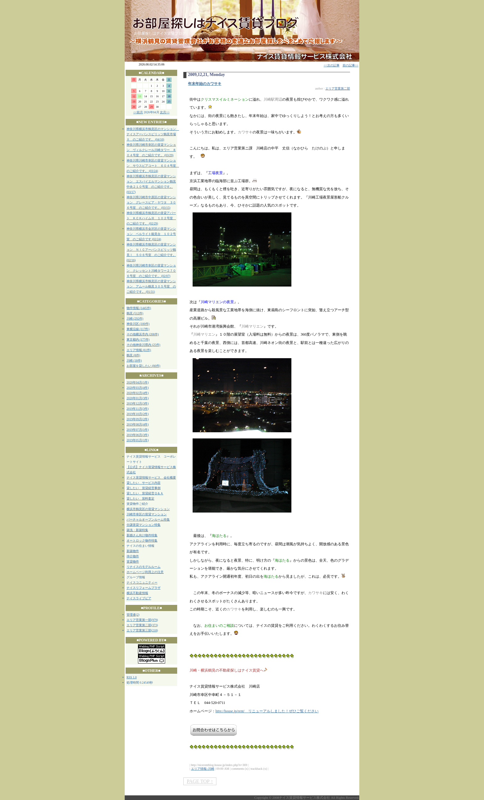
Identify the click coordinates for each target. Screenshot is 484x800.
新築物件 (133, 551)
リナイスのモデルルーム (144, 566)
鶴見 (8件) (133, 355)
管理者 (131, 614)
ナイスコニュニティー (142, 582)
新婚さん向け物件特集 (142, 535)
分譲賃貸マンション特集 (144, 524)
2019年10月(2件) (138, 414)
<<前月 (138, 112)
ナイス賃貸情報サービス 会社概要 (151, 477)
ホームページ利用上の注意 (145, 572)
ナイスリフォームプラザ (144, 587)
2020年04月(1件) (138, 382)
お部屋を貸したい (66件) (143, 365)
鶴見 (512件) (135, 313)
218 (154, 630)
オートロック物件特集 (142, 540)
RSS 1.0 (132, 677)
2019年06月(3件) (138, 435)
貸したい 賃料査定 (140, 498)
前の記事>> (350, 65)
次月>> (164, 112)
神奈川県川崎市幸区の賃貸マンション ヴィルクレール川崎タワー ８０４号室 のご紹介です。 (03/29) (151, 150)
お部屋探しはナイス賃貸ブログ (160, 33)
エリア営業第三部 (139, 630)
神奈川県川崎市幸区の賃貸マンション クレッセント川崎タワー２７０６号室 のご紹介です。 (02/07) (151, 271)
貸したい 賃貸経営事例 (144, 488)
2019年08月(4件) (138, 424)
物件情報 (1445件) (139, 308)
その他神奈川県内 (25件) (143, 344)
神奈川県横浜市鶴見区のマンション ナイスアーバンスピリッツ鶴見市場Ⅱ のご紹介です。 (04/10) (153, 134)
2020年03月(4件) (138, 387)
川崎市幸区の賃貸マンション (147, 514)
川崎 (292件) (135, 318)
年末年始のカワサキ (204, 84)
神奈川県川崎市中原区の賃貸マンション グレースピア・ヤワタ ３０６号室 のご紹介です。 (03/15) (151, 202)
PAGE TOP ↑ (200, 781)
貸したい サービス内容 (144, 482)
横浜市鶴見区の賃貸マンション (148, 509)
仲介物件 (133, 556)
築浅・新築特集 (137, 530)
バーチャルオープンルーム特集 (148, 519)
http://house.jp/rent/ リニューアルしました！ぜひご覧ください (267, 711)
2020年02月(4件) (138, 393)
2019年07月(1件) (138, 429)
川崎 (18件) (134, 360)
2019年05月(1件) (138, 440)
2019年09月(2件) (138, 419)
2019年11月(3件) (137, 408)
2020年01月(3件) (138, 398)
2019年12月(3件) (138, 403)
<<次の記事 (331, 65)
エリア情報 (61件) (139, 350)
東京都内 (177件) (138, 339)
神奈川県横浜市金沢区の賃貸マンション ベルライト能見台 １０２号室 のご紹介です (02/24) (151, 234)
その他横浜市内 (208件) (143, 334)
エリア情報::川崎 (203, 768)
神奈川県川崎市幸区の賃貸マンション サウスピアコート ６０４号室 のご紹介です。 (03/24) (153, 166)
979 (154, 620)
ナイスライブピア (139, 598)
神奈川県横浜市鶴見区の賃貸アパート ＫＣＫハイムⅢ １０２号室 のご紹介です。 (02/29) (151, 218)
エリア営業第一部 (139, 620)
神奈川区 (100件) (138, 323)
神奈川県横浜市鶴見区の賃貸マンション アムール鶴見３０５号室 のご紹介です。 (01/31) (151, 286)
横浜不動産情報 (137, 593)
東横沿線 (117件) (138, 329)
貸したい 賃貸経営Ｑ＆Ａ (145, 493)
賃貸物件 (133, 561)
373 (154, 625)
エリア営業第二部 (139, 625)
